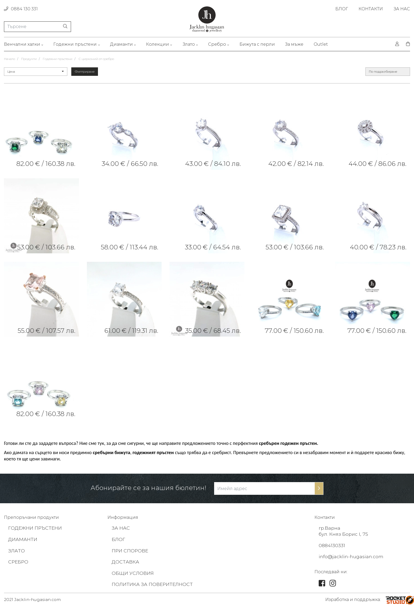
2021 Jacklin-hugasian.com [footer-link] (33, 598)
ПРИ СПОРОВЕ (130, 550)
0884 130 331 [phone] (21, 8)
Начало (9, 59)
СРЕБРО (18, 561)
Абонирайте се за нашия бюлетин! (148, 488)
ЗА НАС (121, 528)
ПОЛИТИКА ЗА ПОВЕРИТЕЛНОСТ (153, 583)
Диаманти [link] (121, 44)
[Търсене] (37, 26)
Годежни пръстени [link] (75, 44)
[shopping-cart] (406, 44)
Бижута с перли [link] (257, 44)
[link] (41, 132)
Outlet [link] (321, 44)
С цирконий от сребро (96, 59)
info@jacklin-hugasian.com (352, 555)
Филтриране (85, 71)
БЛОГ (118, 539)
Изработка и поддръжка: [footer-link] (353, 598)
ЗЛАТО (16, 550)
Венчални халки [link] (22, 44)
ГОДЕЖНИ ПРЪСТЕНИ (35, 528)
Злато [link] (188, 44)
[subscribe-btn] (318, 488)
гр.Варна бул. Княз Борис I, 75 (344, 531)
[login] (397, 44)
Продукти (29, 59)
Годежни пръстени (57, 59)
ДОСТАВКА (125, 561)
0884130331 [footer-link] (332, 545)
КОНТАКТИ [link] (371, 8)
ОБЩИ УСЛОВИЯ (133, 572)
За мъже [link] (294, 44)
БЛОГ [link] (341, 8)
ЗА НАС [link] (401, 8)
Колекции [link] (157, 44)
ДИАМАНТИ (22, 539)
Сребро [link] (217, 44)
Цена (35, 71)
